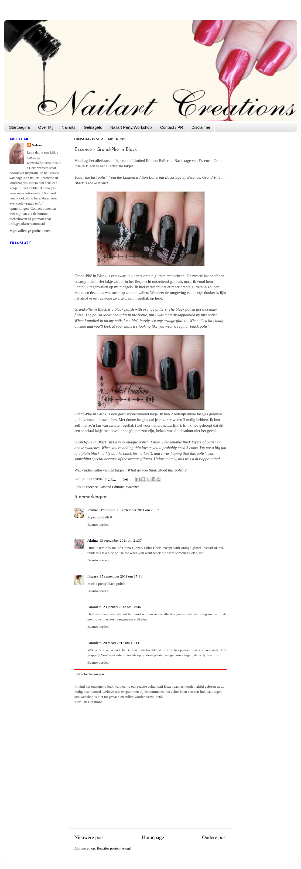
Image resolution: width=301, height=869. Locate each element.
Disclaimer (200, 127)
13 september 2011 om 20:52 (138, 510)
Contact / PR (171, 127)
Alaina (92, 540)
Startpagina (19, 127)
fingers (92, 576)
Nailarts (68, 127)
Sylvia (37, 145)
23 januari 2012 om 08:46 (122, 607)
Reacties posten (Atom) (114, 848)
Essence (92, 487)
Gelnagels (93, 127)
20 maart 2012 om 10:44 (121, 643)
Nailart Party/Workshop (131, 127)
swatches (132, 487)
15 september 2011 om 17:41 (121, 576)
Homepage (153, 837)
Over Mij (45, 127)
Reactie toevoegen (90, 674)
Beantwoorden (98, 524)
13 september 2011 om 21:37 (120, 540)
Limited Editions (112, 487)
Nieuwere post (89, 837)
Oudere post (214, 837)
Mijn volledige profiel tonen (30, 231)
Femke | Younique (101, 510)
